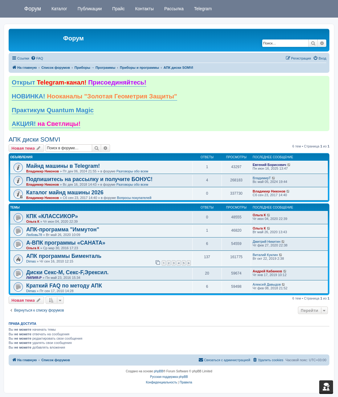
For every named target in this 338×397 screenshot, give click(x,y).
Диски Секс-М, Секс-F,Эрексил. (67, 272)
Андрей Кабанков (267, 271)
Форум (32, 9)
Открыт (79, 82)
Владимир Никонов (42, 171)
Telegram (202, 8)
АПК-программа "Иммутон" (62, 229)
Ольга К (32, 221)
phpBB (158, 371)
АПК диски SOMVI (34, 139)
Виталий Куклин (265, 255)
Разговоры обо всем (132, 171)
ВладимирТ (262, 178)
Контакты (144, 8)
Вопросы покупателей (134, 198)
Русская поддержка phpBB (169, 376)
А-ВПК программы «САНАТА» (65, 243)
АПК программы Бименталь (63, 256)
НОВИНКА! (94, 96)
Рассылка (173, 8)
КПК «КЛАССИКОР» (52, 216)
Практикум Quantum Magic (53, 110)
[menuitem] (37, 58)
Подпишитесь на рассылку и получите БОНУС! (89, 179)
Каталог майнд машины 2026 (65, 192)
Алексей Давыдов (267, 284)
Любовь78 (34, 235)
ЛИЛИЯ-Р (34, 277)
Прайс (117, 8)
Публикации (89, 8)
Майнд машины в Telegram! (63, 166)
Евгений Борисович (269, 165)
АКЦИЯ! (46, 123)
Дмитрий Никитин (266, 241)
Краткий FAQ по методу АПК (64, 286)
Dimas (31, 261)
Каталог (58, 8)
